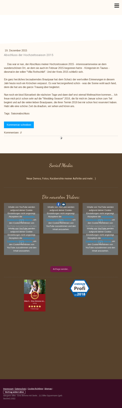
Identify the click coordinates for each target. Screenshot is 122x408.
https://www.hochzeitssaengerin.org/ (66, 346)
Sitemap (48, 388)
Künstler (61, 343)
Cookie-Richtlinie (35, 388)
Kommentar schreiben (19, 124)
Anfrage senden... (61, 269)
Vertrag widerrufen (14, 392)
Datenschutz (20, 388)
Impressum (8, 388)
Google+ (61, 340)
